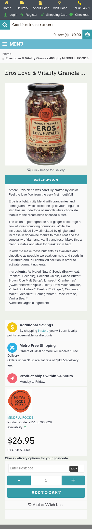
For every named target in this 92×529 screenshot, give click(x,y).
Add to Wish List (48, 505)
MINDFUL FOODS (20, 417)
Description (46, 180)
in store (43, 330)
